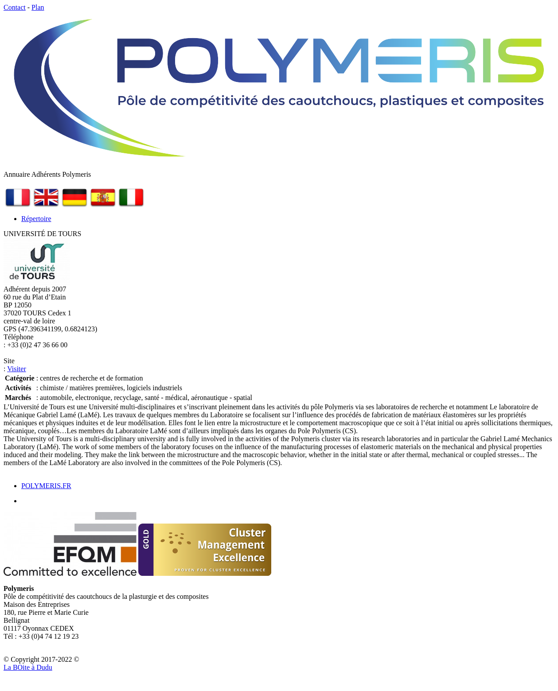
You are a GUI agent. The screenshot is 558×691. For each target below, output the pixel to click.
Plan (37, 7)
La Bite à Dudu (28, 667)
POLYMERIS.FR (46, 485)
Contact (15, 7)
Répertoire (36, 218)
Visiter (16, 369)
